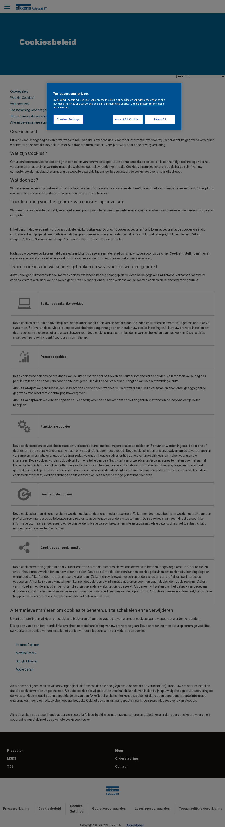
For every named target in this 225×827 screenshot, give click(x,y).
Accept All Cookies (127, 119)
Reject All (160, 119)
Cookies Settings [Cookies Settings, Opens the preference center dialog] (68, 119)
